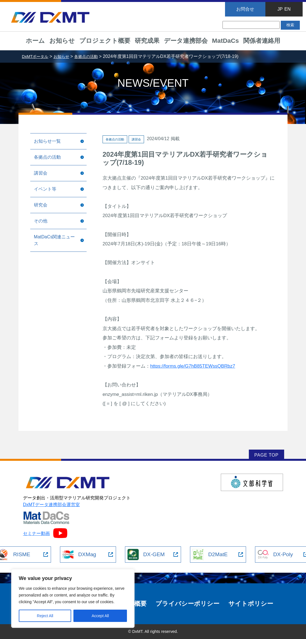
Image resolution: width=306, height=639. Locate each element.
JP (280, 9)
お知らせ (62, 40)
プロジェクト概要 (104, 40)
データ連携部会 (186, 40)
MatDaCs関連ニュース (54, 240)
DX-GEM (146, 554)
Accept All (100, 616)
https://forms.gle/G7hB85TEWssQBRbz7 (192, 366)
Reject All (45, 616)
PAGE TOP (266, 455)
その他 (40, 221)
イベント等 (45, 189)
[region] (73, 598)
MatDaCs (225, 40)
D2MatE (210, 554)
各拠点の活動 (47, 157)
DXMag (79, 554)
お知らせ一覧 (47, 141)
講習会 (40, 173)
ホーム (35, 40)
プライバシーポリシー (187, 603)
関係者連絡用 (261, 40)
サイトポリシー (250, 603)
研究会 (40, 205)
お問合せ (245, 9)
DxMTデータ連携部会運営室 (51, 504)
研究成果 (147, 40)
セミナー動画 (45, 533)
